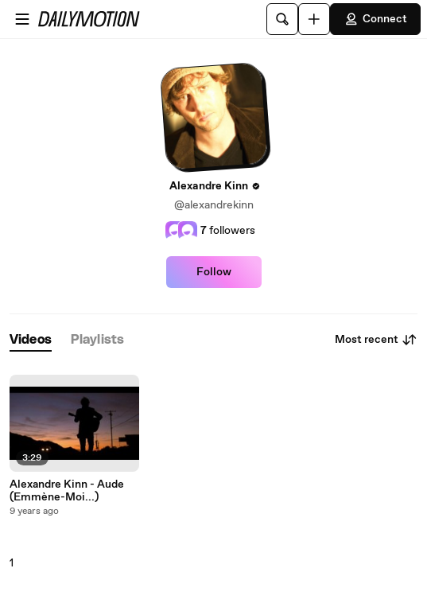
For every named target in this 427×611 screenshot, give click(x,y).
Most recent (376, 340)
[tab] (31, 340)
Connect (375, 19)
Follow (213, 272)
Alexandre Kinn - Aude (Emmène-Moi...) (67, 491)
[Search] (282, 19)
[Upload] (314, 19)
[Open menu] (22, 19)
